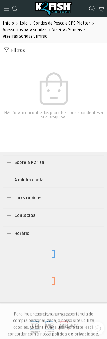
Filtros (14, 49)
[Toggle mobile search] (15, 8)
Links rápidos (28, 197)
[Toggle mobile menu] (6, 8)
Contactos (25, 215)
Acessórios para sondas (25, 29)
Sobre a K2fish (29, 162)
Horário (22, 233)
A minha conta (29, 180)
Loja (24, 23)
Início (8, 23)
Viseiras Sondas (67, 29)
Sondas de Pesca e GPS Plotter (61, 23)
